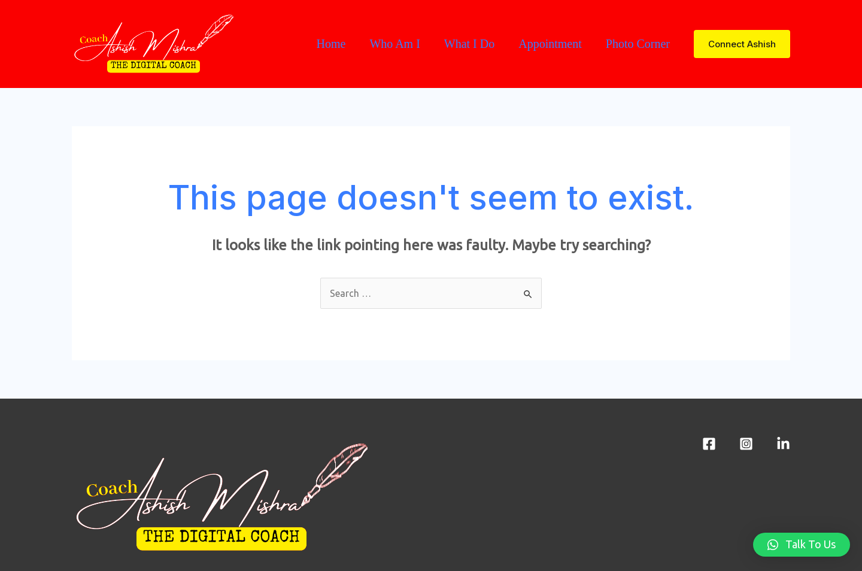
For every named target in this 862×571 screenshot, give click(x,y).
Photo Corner (638, 43)
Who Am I (394, 43)
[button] (801, 545)
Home (330, 43)
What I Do (469, 43)
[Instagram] (746, 444)
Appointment (550, 43)
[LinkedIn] (783, 444)
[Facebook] (709, 444)
